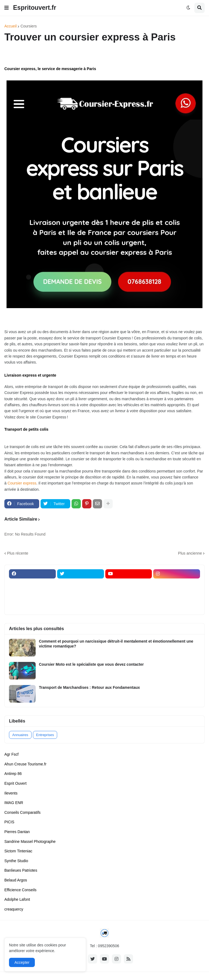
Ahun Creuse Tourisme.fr (25, 764)
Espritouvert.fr (34, 7)
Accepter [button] (21, 962)
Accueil (10, 26)
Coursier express (22, 483)
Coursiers (28, 26)
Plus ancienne (190, 553)
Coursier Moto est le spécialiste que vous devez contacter (91, 664)
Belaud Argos (15, 880)
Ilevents (10, 793)
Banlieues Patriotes (20, 870)
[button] (6, 7)
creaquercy (13, 909)
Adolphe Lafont (17, 899)
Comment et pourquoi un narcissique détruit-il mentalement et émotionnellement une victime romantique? (116, 643)
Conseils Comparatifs (22, 812)
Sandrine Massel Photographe (30, 841)
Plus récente (17, 553)
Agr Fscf (11, 754)
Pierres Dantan (17, 832)
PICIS (9, 822)
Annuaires (20, 735)
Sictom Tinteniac (18, 851)
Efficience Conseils (20, 890)
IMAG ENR (13, 802)
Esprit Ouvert (15, 783)
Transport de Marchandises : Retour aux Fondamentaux (89, 687)
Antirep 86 (13, 773)
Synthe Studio (16, 861)
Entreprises (45, 735)
